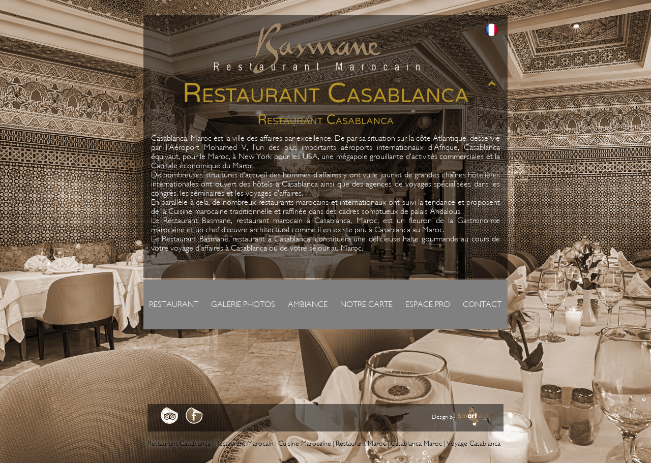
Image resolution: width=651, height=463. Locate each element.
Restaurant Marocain (244, 443)
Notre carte (366, 304)
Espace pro (427, 304)
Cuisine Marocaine (304, 443)
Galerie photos (243, 304)
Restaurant (173, 304)
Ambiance (308, 304)
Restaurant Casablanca (179, 443)
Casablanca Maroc (416, 443)
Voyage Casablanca (473, 443)
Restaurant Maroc (361, 443)
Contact (482, 304)
